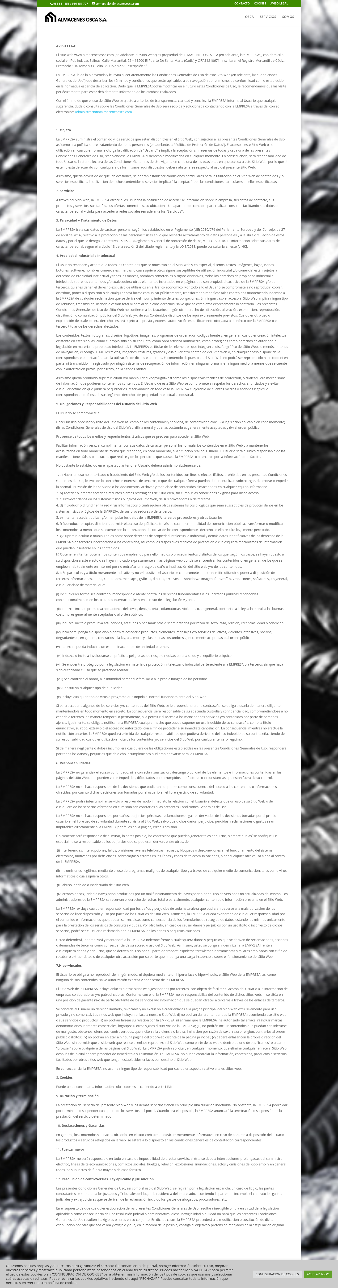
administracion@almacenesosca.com (103, 112)
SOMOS (288, 17)
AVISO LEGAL (279, 3)
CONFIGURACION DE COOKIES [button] (277, 1274)
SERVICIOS (268, 17)
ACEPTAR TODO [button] (318, 1274)
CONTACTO (242, 3)
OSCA (249, 17)
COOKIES (260, 3)
